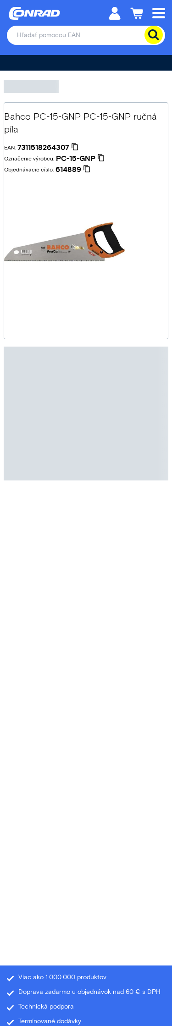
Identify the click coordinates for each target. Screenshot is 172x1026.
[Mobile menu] (158, 13)
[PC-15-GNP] (80, 158)
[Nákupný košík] (136, 13)
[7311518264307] (47, 147)
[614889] (72, 169)
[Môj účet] (114, 13)
